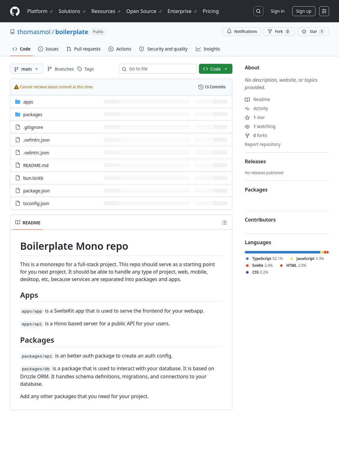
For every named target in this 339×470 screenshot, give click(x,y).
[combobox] (160, 68)
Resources (106, 11)
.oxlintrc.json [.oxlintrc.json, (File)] (36, 153)
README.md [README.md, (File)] (36, 165)
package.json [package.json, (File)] (36, 191)
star (255, 117)
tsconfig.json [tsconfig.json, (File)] (36, 203)
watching (260, 126)
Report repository (262, 144)
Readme (257, 99)
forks (256, 135)
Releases (255, 161)
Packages (256, 189)
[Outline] (224, 222)
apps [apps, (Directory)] (28, 102)
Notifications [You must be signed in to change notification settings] (242, 31)
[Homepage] (15, 11)
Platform (40, 11)
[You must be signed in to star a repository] (313, 31)
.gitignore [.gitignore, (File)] (33, 127)
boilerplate (71, 32)
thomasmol (34, 32)
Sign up (303, 11)
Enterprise (183, 11)
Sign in (277, 11)
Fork (279, 32)
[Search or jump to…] (258, 11)
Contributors (260, 219)
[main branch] (26, 69)
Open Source (144, 11)
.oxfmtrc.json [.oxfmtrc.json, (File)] (36, 140)
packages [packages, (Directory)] (32, 114)
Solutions (72, 11)
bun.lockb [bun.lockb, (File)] (33, 178)
